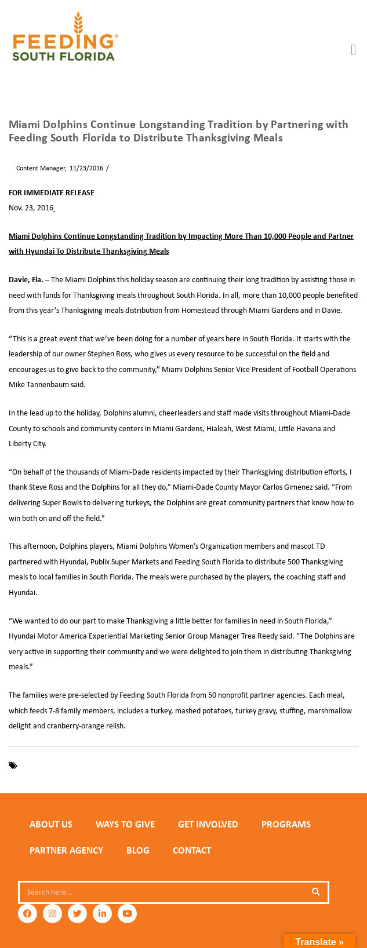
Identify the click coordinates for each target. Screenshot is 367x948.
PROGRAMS (286, 824)
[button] (353, 50)
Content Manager (37, 168)
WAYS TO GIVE (125, 824)
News (120, 168)
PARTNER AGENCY (66, 850)
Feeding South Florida (55, 765)
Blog (138, 850)
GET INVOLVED (208, 824)
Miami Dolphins (119, 765)
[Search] (316, 892)
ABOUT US (51, 824)
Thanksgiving (169, 765)
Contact (192, 850)
